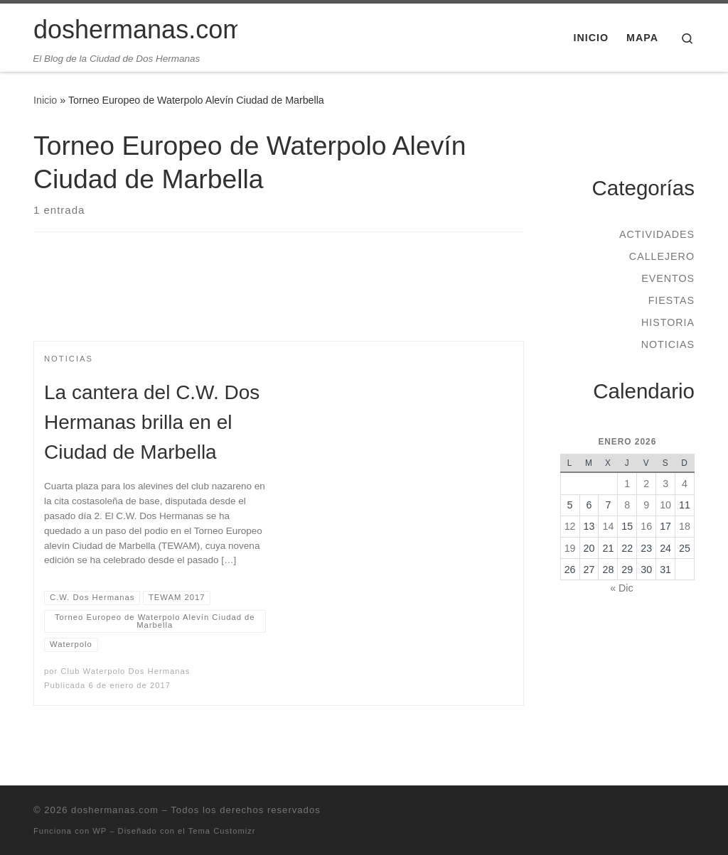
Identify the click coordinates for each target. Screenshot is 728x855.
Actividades (657, 234)
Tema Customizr (222, 831)
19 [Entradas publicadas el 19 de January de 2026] (570, 548)
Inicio (45, 100)
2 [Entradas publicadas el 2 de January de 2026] (646, 483)
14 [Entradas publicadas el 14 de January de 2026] (608, 526)
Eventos (668, 278)
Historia (668, 322)
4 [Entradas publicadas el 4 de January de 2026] (684, 483)
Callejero (662, 256)
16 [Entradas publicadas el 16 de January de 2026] (646, 526)
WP (99, 831)
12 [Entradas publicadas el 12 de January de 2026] (570, 526)
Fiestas (671, 300)
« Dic (621, 588)
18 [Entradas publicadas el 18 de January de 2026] (684, 526)
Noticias (668, 344)
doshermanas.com (115, 810)
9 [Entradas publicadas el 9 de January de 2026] (646, 505)
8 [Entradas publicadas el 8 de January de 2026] (627, 505)
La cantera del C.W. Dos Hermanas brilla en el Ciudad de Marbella (151, 422)
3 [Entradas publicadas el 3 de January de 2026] (665, 483)
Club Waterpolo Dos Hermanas (125, 671)
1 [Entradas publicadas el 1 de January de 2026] (627, 483)
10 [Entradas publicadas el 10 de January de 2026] (665, 505)
